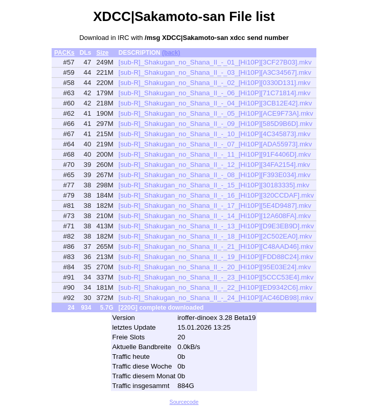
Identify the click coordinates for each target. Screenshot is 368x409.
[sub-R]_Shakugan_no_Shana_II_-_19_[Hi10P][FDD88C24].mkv (216, 257)
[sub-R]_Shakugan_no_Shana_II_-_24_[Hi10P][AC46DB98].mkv (216, 298)
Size (102, 52)
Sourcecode (184, 402)
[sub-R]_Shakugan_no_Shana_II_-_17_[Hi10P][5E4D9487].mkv (215, 205)
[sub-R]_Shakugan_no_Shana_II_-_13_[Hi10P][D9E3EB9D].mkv (216, 226)
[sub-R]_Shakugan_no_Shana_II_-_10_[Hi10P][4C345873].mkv (215, 134)
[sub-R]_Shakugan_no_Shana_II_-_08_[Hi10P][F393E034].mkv (215, 175)
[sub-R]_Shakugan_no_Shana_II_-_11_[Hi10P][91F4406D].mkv (215, 154)
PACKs (64, 52)
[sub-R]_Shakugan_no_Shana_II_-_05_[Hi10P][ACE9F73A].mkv (216, 113)
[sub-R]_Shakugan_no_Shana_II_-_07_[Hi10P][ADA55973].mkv (215, 144)
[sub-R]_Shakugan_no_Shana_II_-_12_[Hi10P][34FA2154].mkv (214, 164)
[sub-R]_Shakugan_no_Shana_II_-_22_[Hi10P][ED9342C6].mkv (215, 287)
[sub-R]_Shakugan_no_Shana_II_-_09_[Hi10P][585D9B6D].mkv (215, 123)
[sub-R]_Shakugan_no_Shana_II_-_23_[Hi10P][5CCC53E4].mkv (216, 277)
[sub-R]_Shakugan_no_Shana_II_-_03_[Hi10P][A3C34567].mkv (215, 72)
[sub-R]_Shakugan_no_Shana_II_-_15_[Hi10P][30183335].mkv (214, 185)
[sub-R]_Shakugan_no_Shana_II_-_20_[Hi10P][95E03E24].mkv (215, 267)
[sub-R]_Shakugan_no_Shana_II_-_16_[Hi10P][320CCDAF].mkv (216, 195)
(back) (171, 52)
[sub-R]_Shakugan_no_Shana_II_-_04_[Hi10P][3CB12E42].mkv (215, 103)
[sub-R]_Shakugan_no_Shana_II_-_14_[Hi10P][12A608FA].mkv (215, 216)
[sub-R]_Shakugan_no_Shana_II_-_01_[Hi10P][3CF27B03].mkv (215, 62)
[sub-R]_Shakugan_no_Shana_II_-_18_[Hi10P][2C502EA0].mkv (215, 236)
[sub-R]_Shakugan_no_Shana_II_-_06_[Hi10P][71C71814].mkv (215, 93)
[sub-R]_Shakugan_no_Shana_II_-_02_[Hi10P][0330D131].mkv (215, 83)
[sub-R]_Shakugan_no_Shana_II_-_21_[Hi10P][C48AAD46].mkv (216, 246)
